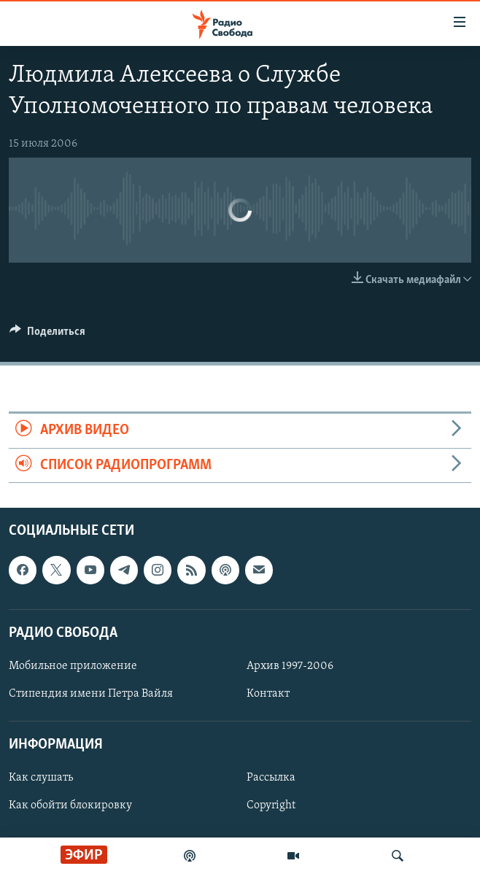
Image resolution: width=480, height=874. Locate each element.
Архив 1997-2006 (290, 666)
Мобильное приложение (73, 666)
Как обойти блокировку (70, 805)
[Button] (47, 335)
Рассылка (271, 778)
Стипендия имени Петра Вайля (91, 694)
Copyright (271, 805)
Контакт (268, 694)
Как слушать (41, 778)
